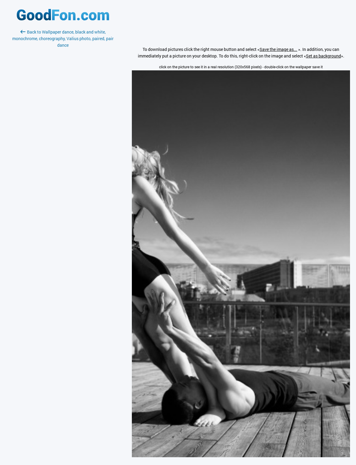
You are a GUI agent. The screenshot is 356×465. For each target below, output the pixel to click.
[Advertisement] (63, 119)
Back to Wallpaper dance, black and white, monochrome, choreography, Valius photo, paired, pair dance (63, 38)
